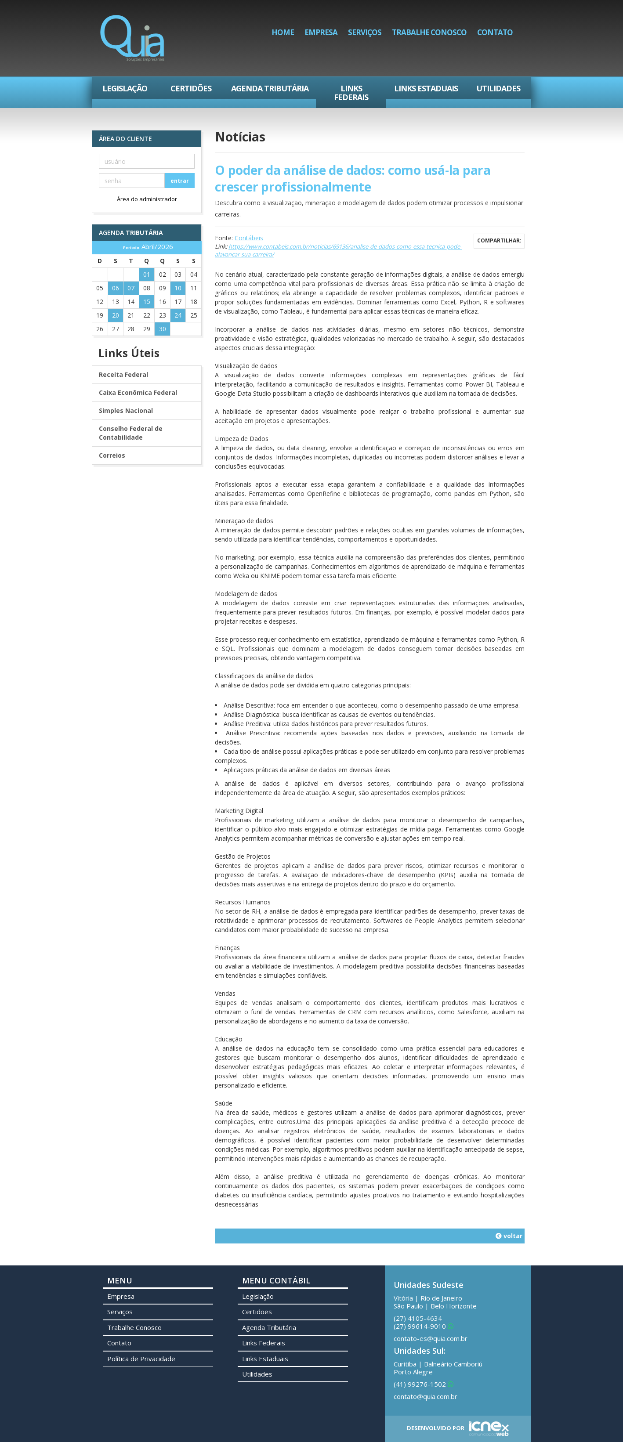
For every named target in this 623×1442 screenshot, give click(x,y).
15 (146, 301)
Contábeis (249, 238)
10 (177, 288)
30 (162, 329)
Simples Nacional (126, 410)
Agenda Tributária (269, 88)
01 (146, 274)
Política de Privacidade (141, 1358)
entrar (179, 180)
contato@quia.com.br (425, 1396)
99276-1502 (423, 1384)
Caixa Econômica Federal (138, 392)
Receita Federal (123, 374)
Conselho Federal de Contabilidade (131, 432)
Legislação (124, 88)
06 (115, 288)
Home (283, 32)
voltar (509, 1236)
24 (177, 315)
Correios (112, 455)
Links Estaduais (426, 88)
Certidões (190, 88)
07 (130, 288)
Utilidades (498, 88)
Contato (495, 32)
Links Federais (351, 92)
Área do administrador (147, 199)
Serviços (364, 32)
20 (115, 315)
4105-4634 (418, 1318)
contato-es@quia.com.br (430, 1338)
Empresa (320, 32)
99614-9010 (423, 1326)
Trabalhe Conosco (429, 32)
